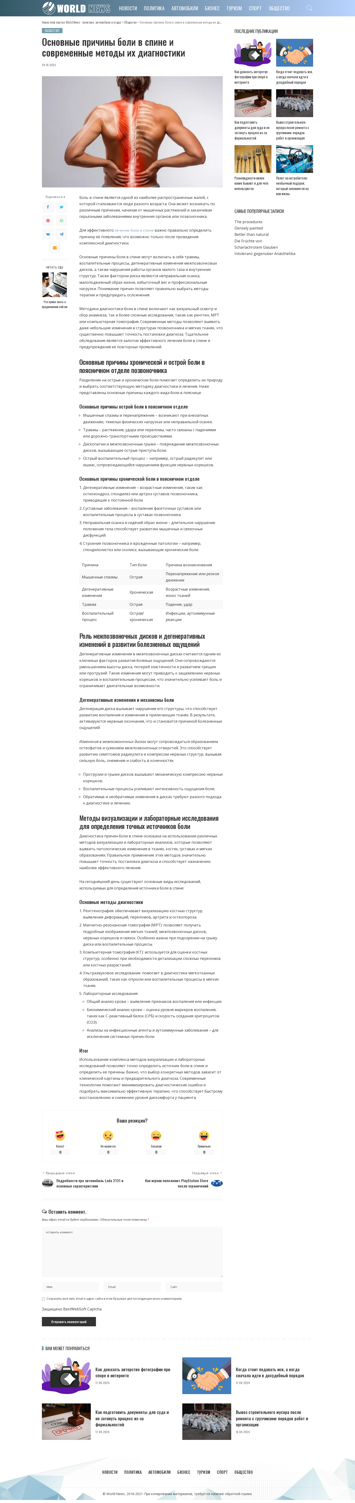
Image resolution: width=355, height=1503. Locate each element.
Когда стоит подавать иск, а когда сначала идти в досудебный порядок (293, 77)
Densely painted (248, 223)
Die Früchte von (248, 236)
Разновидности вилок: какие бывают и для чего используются (252, 183)
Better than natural (251, 229)
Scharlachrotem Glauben (256, 242)
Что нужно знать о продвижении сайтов (54, 304)
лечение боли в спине (135, 230)
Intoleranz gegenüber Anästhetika (264, 248)
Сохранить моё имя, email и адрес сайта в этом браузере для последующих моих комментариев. (114, 1302)
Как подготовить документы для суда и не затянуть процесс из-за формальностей (134, 1421)
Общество (53, 30)
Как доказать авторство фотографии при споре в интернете (249, 77)
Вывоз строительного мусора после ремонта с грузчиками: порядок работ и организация (294, 127)
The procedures (248, 216)
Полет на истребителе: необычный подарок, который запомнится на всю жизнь (294, 183)
